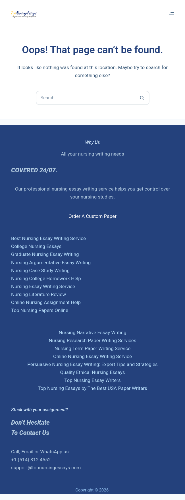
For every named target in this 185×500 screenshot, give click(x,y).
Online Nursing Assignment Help (46, 302)
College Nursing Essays (36, 246)
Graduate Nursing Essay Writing (45, 254)
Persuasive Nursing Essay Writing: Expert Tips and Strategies (92, 364)
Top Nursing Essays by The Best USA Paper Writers (92, 388)
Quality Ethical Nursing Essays (92, 372)
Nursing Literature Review (38, 294)
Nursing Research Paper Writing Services (92, 340)
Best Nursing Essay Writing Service (48, 238)
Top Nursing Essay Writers (92, 380)
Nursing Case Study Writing (40, 270)
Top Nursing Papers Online (39, 310)
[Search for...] (85, 98)
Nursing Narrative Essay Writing (92, 332)
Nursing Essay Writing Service (43, 286)
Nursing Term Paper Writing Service (93, 348)
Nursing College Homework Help (46, 278)
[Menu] (171, 14)
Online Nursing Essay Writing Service (92, 356)
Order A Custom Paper (92, 216)
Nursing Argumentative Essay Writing (51, 262)
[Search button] (142, 98)
